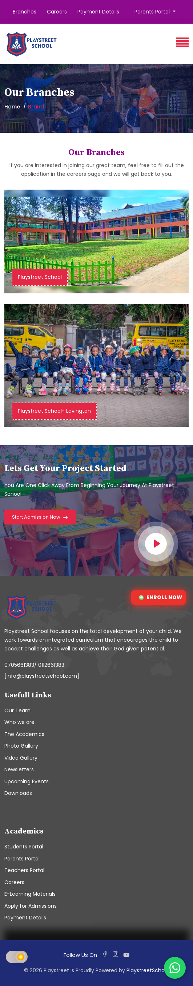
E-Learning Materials (30, 894)
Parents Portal (22, 858)
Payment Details (98, 11)
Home (12, 106)
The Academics (24, 734)
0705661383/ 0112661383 (34, 665)
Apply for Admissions (30, 906)
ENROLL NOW (160, 597)
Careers (57, 11)
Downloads (18, 793)
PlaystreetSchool (147, 970)
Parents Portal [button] (152, 11)
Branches (24, 11)
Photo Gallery (21, 745)
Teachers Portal (24, 870)
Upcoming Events (26, 781)
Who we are (19, 722)
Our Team (17, 710)
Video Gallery (20, 757)
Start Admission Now (40, 518)
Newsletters (19, 769)
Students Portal (23, 846)
